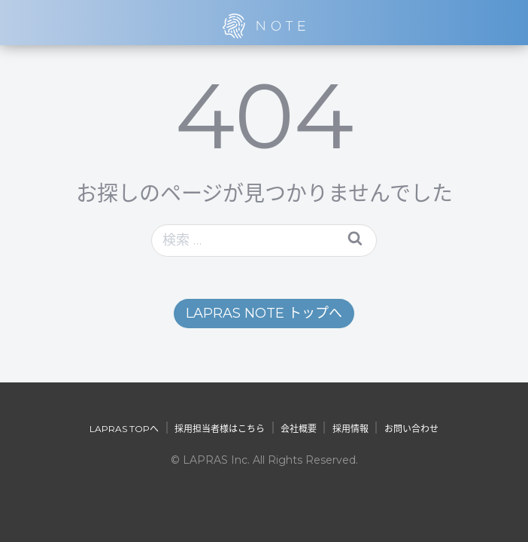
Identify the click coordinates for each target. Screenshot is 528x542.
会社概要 (299, 428)
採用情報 (350, 428)
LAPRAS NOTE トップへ (264, 313)
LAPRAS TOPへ (124, 428)
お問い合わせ (411, 428)
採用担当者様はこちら (219, 428)
